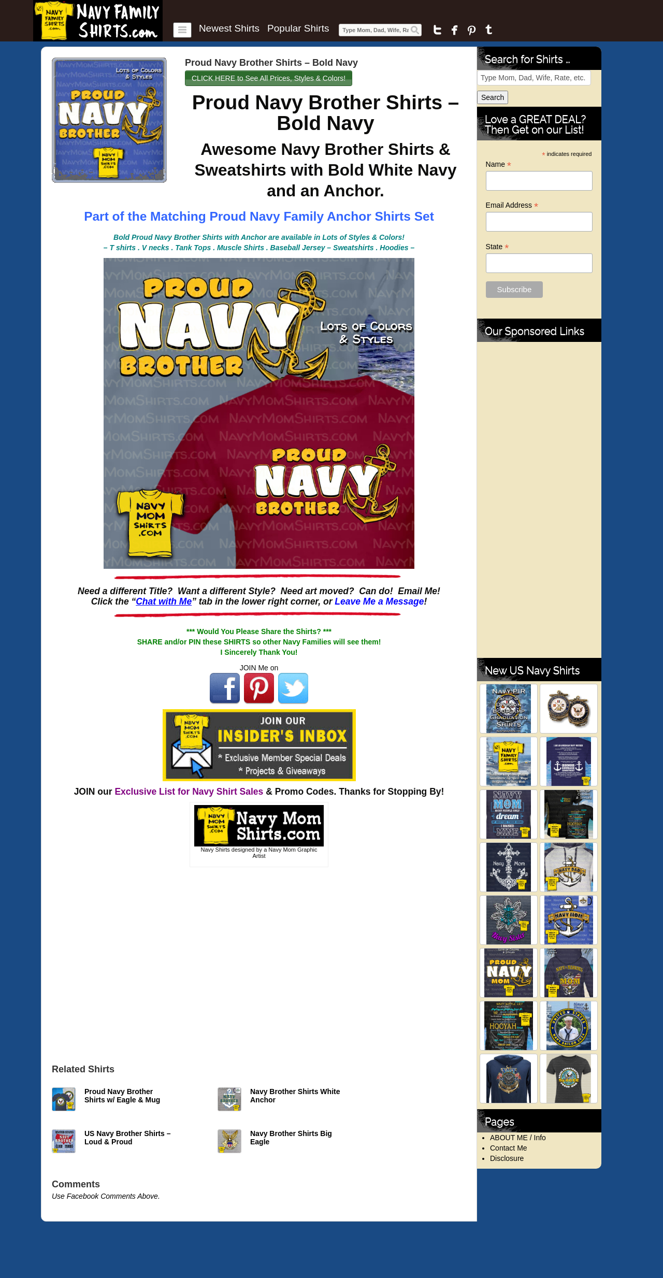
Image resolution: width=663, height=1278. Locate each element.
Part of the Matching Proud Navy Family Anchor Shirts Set (259, 216)
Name (498, 164)
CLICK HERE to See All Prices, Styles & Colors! (268, 78)
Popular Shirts (298, 28)
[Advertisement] (259, 963)
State (497, 247)
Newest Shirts (229, 28)
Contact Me (508, 1148)
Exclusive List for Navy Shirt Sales (188, 791)
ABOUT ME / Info (518, 1137)
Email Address (512, 205)
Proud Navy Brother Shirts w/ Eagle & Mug (122, 1095)
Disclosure (507, 1158)
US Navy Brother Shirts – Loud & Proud (127, 1137)
